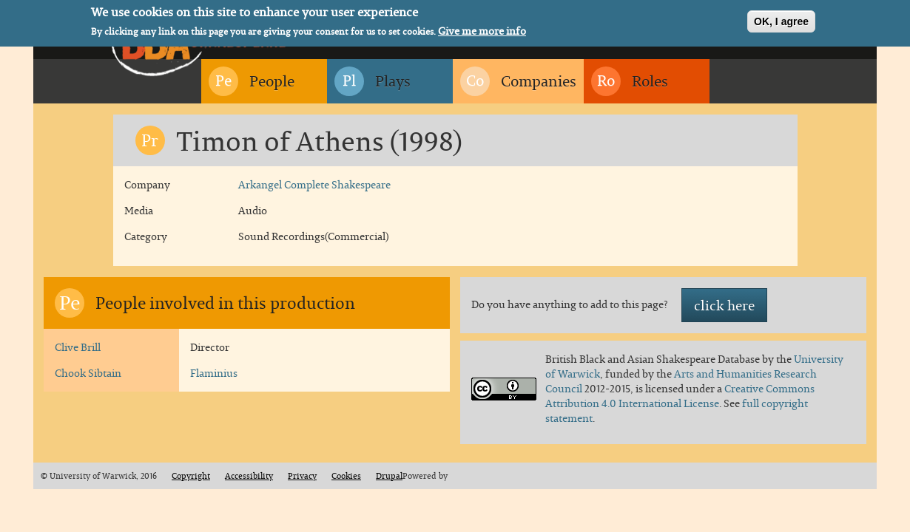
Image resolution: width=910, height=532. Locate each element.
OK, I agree (781, 20)
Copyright (191, 476)
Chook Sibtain (88, 373)
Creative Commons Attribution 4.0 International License (680, 396)
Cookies (346, 476)
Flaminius (213, 373)
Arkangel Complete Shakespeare (314, 184)
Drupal (389, 476)
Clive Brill (78, 347)
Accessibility (249, 476)
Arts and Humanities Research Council (681, 381)
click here (724, 305)
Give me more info (482, 30)
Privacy (302, 476)
